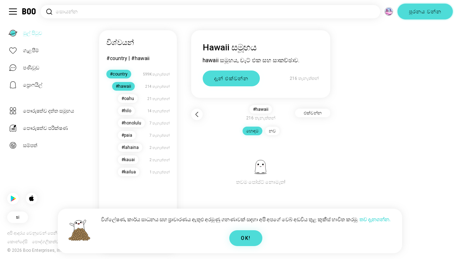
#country (116, 58)
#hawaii (140, 58)
